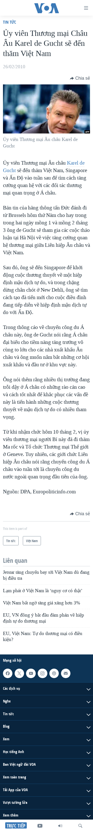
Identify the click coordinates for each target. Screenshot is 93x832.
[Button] (80, 78)
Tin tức (9, 22)
